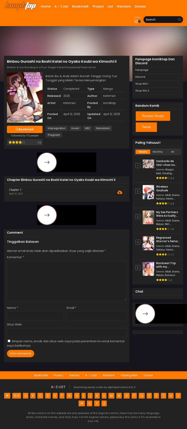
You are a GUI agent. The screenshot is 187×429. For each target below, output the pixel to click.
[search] (180, 19)
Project (59, 375)
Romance (170, 275)
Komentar (15, 257)
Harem (169, 198)
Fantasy (160, 198)
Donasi (148, 375)
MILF (87, 128)
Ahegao (169, 169)
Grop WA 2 (142, 91)
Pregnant (54, 135)
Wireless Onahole (162, 188)
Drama (175, 195)
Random (109, 375)
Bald (158, 173)
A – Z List (91, 375)
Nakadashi (103, 128)
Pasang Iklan (129, 375)
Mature (160, 224)
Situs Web (14, 324)
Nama (12, 308)
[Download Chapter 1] (119, 192)
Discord (140, 77)
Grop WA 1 (141, 84)
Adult (168, 195)
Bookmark (41, 375)
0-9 (16, 396)
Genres (74, 375)
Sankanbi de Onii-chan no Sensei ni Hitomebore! (165, 163)
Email (71, 308)
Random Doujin (153, 116)
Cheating (167, 173)
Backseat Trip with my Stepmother (166, 265)
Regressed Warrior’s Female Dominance (168, 239)
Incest (75, 128)
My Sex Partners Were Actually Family (167, 214)
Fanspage (141, 70)
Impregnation (56, 128)
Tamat (146, 127)
